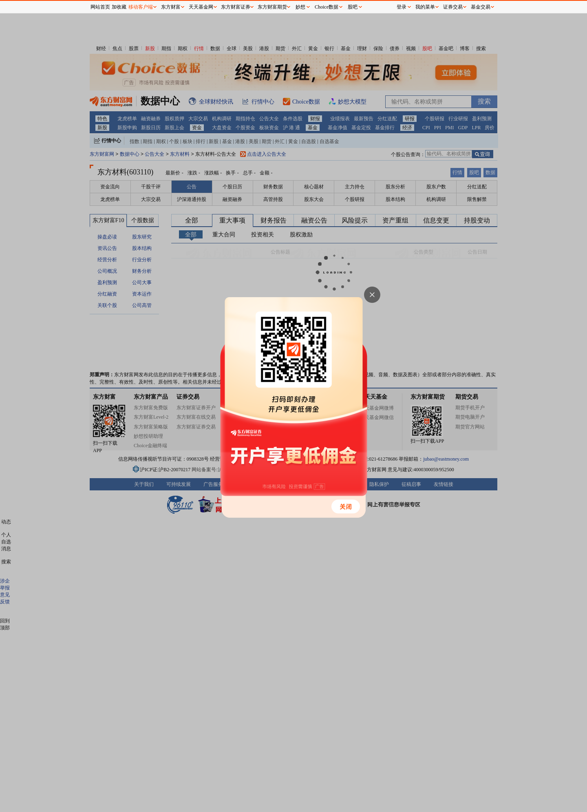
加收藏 (119, 7)
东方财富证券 (235, 7)
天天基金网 (201, 7)
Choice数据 (326, 7)
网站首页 (100, 7)
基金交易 (480, 7)
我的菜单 (425, 7)
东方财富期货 (272, 7)
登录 (401, 7)
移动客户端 (140, 7)
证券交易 (453, 7)
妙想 (300, 7)
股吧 (352, 7)
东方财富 (171, 7)
